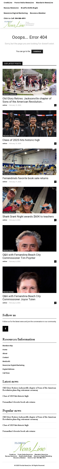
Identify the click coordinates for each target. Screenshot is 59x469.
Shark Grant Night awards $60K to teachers (28, 216)
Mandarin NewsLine (9, 94)
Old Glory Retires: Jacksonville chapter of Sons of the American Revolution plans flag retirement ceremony (29, 388)
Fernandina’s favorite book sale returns (25, 178)
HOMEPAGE (37, 51)
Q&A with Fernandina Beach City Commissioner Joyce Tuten (22, 298)
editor (5, 105)
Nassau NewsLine (9, 174)
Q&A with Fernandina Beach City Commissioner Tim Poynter (22, 256)
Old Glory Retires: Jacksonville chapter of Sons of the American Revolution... (27, 100)
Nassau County (8, 250)
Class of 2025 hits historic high (21, 140)
